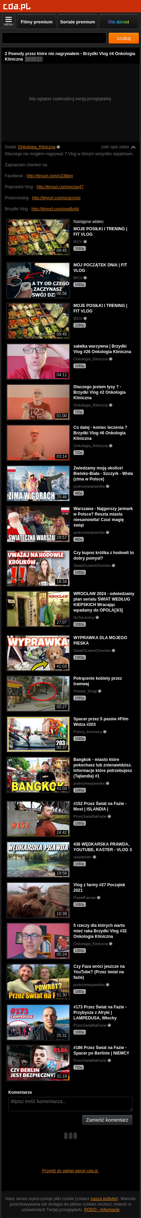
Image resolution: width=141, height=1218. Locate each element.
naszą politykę (104, 1198)
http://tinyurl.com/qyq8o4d (55, 208)
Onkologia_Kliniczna (37, 147)
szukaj (124, 38)
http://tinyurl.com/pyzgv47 (60, 186)
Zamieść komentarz (107, 1120)
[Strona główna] (17, 6)
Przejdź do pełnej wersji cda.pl (70, 1170)
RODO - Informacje (102, 1209)
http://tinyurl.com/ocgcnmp (56, 197)
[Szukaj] (54, 38)
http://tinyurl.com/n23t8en (50, 175)
